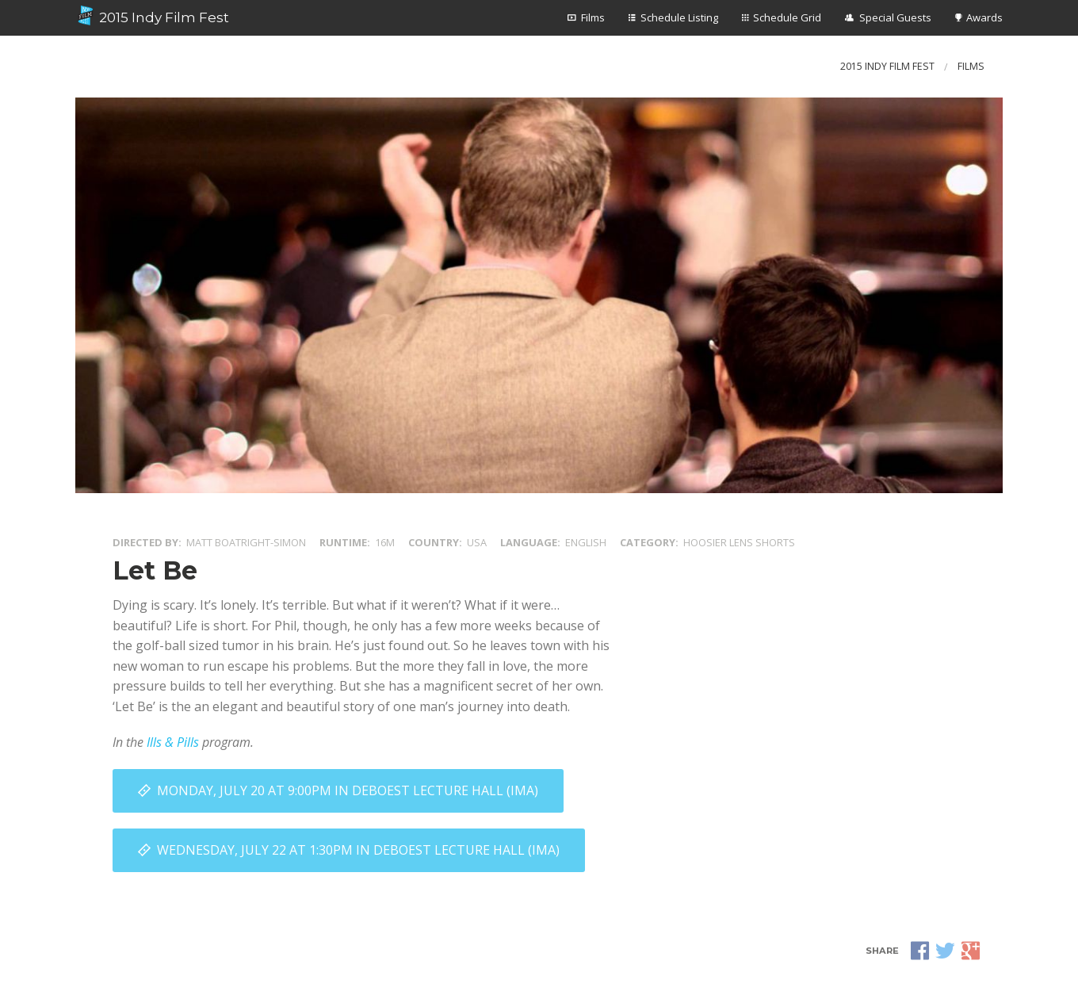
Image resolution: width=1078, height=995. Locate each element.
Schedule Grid (787, 17)
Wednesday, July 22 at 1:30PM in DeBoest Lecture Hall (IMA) (358, 850)
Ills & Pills (173, 742)
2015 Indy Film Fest (152, 16)
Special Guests (895, 17)
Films (593, 17)
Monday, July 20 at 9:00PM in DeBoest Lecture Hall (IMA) (347, 790)
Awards (984, 17)
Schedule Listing (679, 17)
